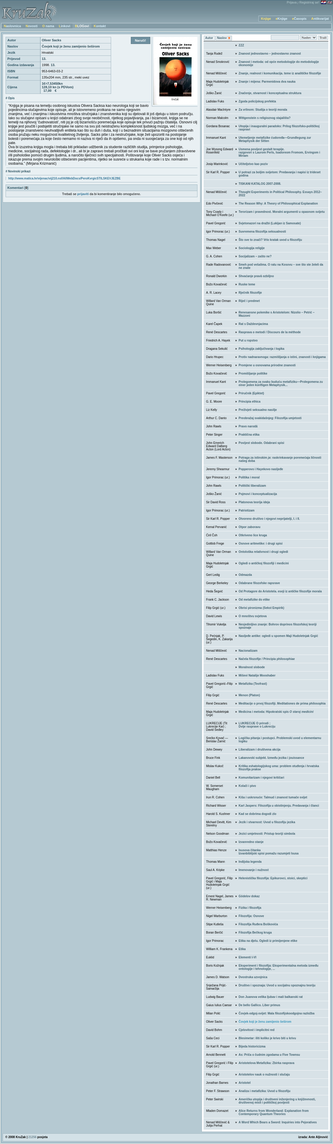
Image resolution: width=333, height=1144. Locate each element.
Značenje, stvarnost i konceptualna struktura (270, 93)
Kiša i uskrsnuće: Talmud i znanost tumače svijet (273, 797)
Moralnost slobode (252, 667)
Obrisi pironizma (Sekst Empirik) (261, 607)
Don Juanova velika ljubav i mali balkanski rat (271, 996)
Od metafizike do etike (254, 599)
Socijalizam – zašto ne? (255, 256)
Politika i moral (249, 477)
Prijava (292, 2)
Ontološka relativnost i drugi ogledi (263, 551)
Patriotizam (247, 510)
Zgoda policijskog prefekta (257, 101)
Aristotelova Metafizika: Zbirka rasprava (266, 1063)
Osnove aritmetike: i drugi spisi (261, 543)
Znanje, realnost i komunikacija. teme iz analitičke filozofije (280, 73)
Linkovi (64, 26)
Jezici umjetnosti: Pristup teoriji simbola (267, 833)
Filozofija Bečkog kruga (255, 932)
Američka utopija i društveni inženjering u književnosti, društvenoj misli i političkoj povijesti (277, 1101)
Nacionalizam (248, 650)
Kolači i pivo (247, 785)
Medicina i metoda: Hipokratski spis (276, 711)
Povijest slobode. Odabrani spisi (261, 442)
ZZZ (241, 45)
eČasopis (299, 18)
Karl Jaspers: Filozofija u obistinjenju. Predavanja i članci (279, 805)
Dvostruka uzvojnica (253, 977)
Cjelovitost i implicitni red (257, 1030)
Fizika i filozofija (250, 907)
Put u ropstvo (248, 340)
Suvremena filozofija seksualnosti (262, 231)
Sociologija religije (252, 248)
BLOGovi (82, 26)
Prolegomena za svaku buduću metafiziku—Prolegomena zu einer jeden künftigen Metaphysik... (281, 383)
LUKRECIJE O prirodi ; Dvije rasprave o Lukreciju (257, 725)
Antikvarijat (320, 18)
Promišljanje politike (253, 373)
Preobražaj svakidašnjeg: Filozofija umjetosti (270, 418)
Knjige (266, 18)
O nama (48, 26)
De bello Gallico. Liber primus (259, 1005)
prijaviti (83, 194)
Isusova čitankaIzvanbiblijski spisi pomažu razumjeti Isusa (269, 852)
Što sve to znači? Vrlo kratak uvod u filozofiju (270, 239)
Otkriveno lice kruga (253, 535)
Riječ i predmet (249, 301)
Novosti (31, 26)
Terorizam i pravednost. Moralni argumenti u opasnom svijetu (282, 211)
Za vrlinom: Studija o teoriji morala (263, 109)
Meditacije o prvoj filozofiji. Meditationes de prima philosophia (282, 703)
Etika (242, 949)
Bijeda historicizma (252, 1046)
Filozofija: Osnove (251, 916)
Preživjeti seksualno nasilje (258, 409)
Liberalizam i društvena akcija (260, 749)
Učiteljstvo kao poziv (253, 164)
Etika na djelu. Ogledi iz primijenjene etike (268, 940)
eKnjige (281, 18)
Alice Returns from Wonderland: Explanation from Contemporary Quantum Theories (274, 1112)
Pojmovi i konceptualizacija (258, 494)
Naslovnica (12, 26)
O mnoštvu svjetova (253, 616)
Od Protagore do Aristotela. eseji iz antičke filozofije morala (280, 591)
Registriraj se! (309, 2)
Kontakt (100, 26)
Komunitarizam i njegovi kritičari (261, 777)
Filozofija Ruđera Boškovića (258, 924)
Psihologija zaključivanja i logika (261, 348)
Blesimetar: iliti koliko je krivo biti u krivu (267, 1038)
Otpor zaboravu (250, 527)
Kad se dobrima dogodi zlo (257, 813)
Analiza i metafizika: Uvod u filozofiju (265, 1091)
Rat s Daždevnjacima (253, 324)
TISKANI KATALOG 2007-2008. (260, 183)
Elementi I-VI (247, 957)
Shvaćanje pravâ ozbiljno (256, 276)
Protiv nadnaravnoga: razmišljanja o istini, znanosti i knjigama (282, 357)
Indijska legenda (250, 861)
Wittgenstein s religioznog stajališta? (265, 118)
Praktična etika (249, 434)
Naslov (224, 38)
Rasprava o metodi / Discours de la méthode (270, 332)
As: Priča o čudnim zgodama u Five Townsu (269, 1054)
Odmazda (245, 574)
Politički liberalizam (252, 485)
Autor (209, 38)
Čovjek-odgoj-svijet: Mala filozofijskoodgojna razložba (276, 1013)
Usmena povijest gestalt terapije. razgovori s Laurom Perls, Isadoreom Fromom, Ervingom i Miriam (279, 152)
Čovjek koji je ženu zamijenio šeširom (265, 1021)
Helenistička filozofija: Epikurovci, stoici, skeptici (273, 878)
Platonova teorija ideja (254, 502)
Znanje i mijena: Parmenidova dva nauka (267, 81)
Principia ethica (250, 401)
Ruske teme (247, 284)
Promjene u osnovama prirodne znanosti (267, 365)
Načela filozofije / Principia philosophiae (267, 659)
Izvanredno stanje (251, 842)
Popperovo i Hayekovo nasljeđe (261, 469)
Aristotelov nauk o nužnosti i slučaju (264, 1074)
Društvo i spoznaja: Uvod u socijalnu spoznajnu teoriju (277, 985)
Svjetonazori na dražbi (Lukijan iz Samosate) (270, 223)
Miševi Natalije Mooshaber (257, 675)
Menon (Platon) (249, 695)
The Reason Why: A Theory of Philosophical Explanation (278, 203)
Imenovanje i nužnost (254, 870)
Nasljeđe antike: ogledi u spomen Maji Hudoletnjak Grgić (278, 636)
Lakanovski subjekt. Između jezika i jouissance (271, 757)
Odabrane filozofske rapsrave (259, 583)
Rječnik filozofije (250, 292)
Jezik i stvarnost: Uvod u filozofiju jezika (267, 822)
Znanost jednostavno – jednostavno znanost (270, 53)
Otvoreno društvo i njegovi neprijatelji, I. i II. (269, 518)
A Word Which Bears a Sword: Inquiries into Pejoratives (278, 1122)
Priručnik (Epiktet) (251, 393)
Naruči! (140, 40)
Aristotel (245, 1082)
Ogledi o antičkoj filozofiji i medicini (264, 563)
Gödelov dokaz (249, 896)
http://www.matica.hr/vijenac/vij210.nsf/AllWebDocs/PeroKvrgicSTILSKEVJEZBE (64, 178)
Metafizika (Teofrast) (253, 683)
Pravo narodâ (248, 426)
